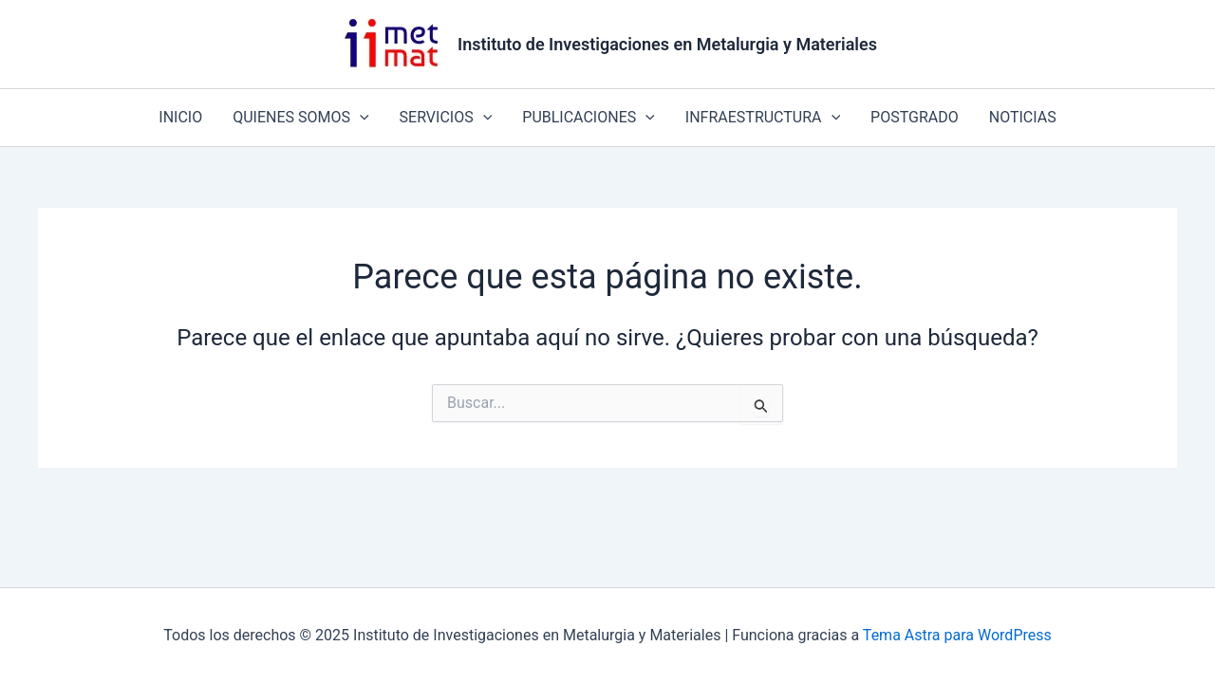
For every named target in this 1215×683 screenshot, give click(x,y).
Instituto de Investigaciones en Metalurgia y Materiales (667, 44)
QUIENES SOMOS (300, 117)
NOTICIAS (1022, 117)
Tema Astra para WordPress (957, 635)
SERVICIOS (446, 117)
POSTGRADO (914, 117)
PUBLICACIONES (588, 117)
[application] (359, 117)
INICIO (180, 117)
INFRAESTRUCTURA (762, 117)
